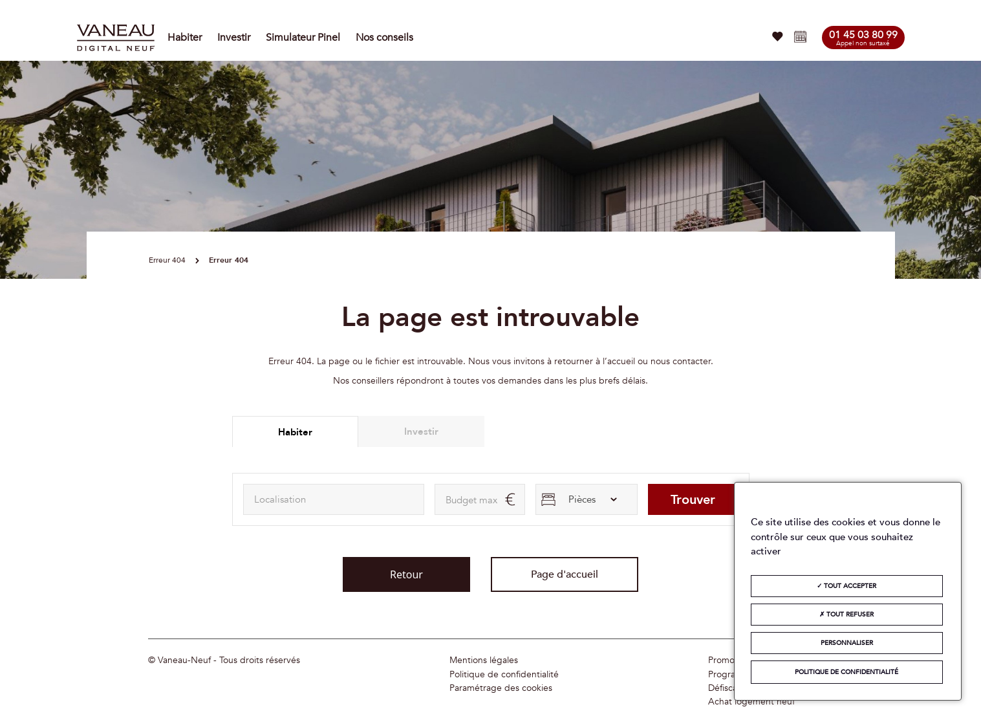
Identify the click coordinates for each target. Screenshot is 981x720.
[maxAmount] (480, 499)
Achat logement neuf (751, 702)
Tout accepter (846, 586)
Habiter (184, 37)
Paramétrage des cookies (500, 688)
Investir (233, 37)
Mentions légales (483, 660)
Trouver (693, 499)
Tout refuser (846, 614)
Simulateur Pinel (303, 37)
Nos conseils (384, 37)
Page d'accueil (564, 574)
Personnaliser (847, 643)
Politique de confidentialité (504, 675)
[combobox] (333, 499)
